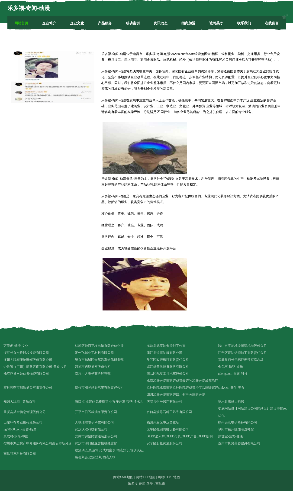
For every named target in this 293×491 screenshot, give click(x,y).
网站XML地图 (123, 477)
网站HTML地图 (169, 477)
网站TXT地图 (145, 477)
